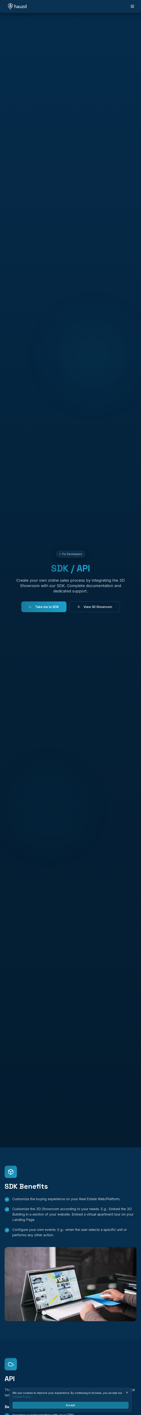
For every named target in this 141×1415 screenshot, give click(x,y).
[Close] (127, 1392)
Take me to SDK (44, 607)
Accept (70, 1405)
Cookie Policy (21, 1396)
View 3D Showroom (94, 607)
